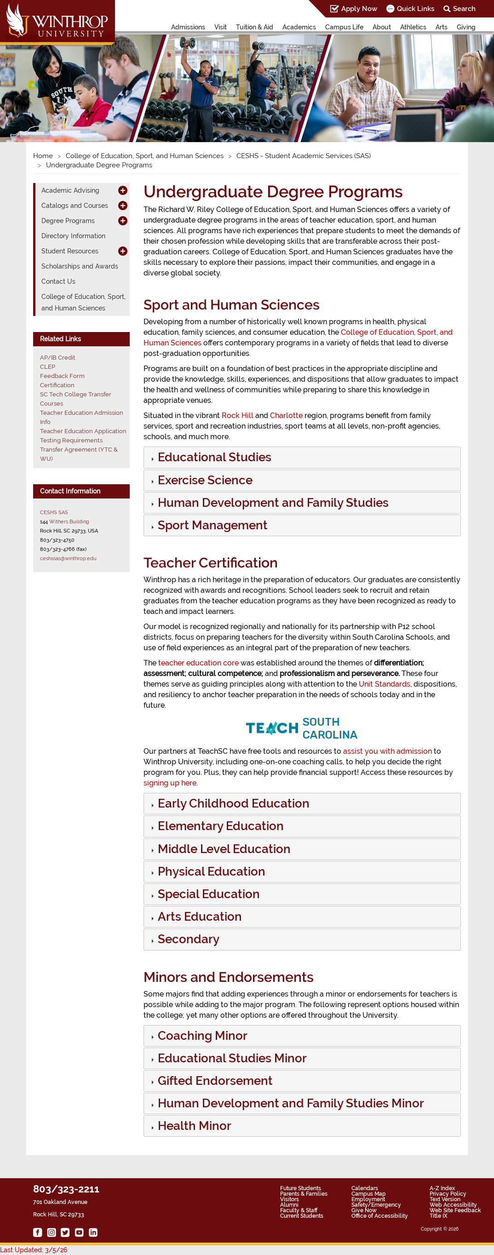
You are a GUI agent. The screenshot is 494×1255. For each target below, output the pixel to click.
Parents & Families (303, 1194)
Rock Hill (237, 415)
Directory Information (73, 236)
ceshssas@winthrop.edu (68, 558)
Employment (368, 1199)
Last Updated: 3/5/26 (33, 1250)
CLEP (47, 366)
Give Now (364, 1210)
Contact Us (58, 281)
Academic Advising (70, 190)
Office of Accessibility (379, 1216)
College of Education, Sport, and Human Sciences (145, 156)
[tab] (302, 457)
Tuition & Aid (254, 27)
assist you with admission (387, 751)
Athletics (413, 27)
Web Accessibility (453, 1205)
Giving (466, 27)
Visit (220, 27)
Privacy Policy (448, 1194)
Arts (442, 27)
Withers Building (69, 521)
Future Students (300, 1188)
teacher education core (198, 663)
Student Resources (69, 251)
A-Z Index (442, 1188)
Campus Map (368, 1194)
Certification (57, 385)
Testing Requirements (71, 440)
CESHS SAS (54, 512)
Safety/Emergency (376, 1205)
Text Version (445, 1199)
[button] (213, 459)
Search (464, 9)
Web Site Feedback (455, 1210)
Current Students (301, 1216)
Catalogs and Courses (74, 205)
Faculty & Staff (298, 1210)
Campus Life (344, 27)
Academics (299, 27)
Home (43, 156)
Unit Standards (384, 684)
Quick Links (415, 9)
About (382, 27)
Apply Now (359, 9)
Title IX (439, 1216)
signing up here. (171, 783)
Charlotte (286, 415)
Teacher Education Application (83, 431)
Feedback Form (62, 375)
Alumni (289, 1205)
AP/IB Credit (57, 357)
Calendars (364, 1188)
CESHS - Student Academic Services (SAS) (303, 156)
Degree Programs (68, 220)
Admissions (188, 27)
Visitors (289, 1199)
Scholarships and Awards (79, 266)
